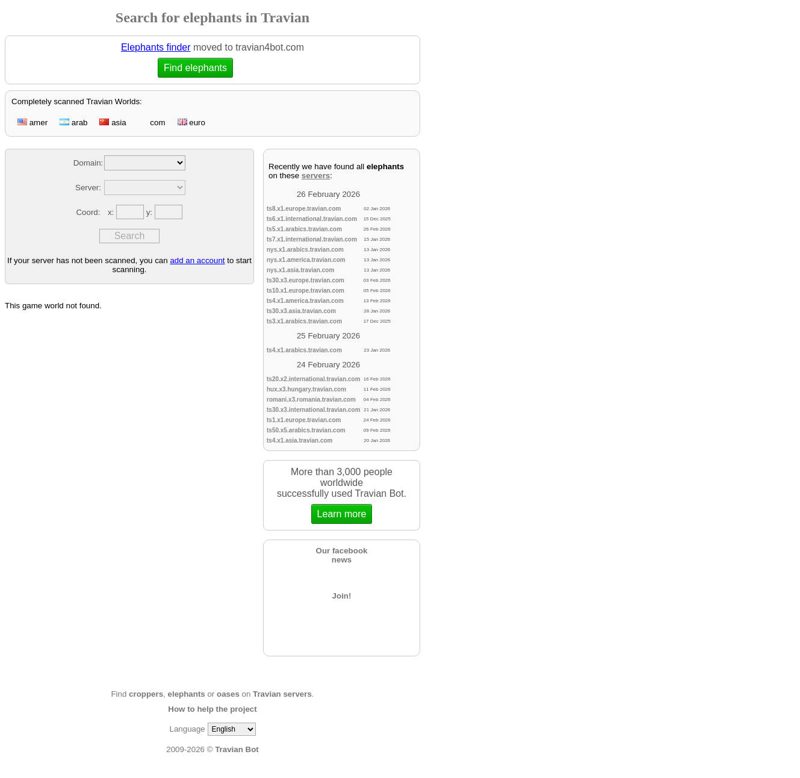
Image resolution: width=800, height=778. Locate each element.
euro (191, 122)
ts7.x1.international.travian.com (312, 239)
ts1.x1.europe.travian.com (304, 420)
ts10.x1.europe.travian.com (305, 290)
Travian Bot (237, 749)
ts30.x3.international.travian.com (314, 409)
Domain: (88, 162)
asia (112, 122)
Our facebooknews (342, 555)
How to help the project (212, 709)
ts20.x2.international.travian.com (314, 379)
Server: (88, 187)
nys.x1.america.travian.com (306, 260)
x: (112, 212)
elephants (186, 694)
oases (228, 694)
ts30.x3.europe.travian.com (305, 280)
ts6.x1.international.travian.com (312, 219)
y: (150, 212)
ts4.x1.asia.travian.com (300, 440)
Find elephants (195, 68)
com (152, 122)
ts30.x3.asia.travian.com (301, 311)
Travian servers (282, 694)
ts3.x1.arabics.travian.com (304, 321)
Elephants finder (156, 47)
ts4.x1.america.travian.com (305, 300)
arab (73, 122)
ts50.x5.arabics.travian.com (306, 430)
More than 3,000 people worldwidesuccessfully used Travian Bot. (341, 495)
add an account (197, 260)
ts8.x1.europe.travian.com (304, 208)
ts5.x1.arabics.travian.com (304, 229)
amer (32, 122)
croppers (146, 694)
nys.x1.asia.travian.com (300, 270)
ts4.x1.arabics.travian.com (304, 350)
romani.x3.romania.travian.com (311, 399)
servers (316, 175)
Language (187, 728)
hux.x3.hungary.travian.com (306, 389)
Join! (342, 595)
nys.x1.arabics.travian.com (305, 249)
